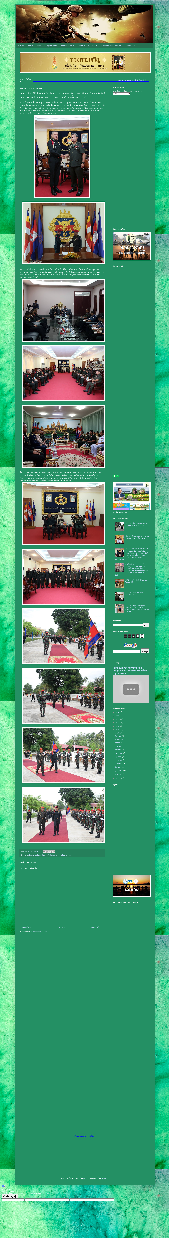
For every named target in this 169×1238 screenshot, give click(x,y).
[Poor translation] (14, 1196)
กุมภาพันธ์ (119, 771)
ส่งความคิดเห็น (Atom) (39, 932)
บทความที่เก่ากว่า (98, 927)
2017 (117, 778)
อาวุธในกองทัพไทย (68, 46)
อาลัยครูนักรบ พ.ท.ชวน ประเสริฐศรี (134, 594)
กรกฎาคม (119, 753)
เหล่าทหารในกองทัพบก (88, 46)
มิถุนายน (118, 757)
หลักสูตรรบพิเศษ (50, 46)
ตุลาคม (118, 743)
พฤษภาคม (119, 760)
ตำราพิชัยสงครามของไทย (111, 46)
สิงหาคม (118, 750)
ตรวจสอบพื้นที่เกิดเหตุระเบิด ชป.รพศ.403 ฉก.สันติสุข (136, 524)
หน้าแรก (21, 46)
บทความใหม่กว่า (26, 927)
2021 (117, 723)
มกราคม (118, 774)
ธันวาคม (118, 736)
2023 (117, 716)
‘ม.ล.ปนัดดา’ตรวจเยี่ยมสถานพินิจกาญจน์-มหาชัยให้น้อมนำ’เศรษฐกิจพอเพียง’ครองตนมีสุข (137, 608)
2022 (117, 719)
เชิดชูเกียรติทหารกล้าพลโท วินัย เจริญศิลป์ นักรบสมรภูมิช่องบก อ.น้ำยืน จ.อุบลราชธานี (130, 671)
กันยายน (118, 746)
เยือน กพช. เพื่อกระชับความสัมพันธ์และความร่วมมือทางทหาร (49, 855)
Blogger (104, 1178)
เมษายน (118, 764)
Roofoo (86, 1178)
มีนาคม (118, 767)
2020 (117, 726)
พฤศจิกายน (119, 739)
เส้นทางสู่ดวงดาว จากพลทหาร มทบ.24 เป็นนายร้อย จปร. (137, 537)
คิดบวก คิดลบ (129, 46)
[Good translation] (6, 1196)
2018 (117, 733)
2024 (117, 712)
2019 (117, 730)
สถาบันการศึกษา (34, 46)
